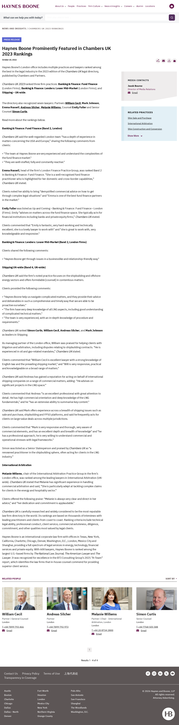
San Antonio (77, 695)
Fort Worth (43, 690)
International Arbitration (140, 123)
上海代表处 (71, 673)
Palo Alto (75, 690)
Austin (7, 690)
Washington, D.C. (79, 711)
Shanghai (75, 703)
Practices (81, 6)
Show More (133, 135)
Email (135, 92)
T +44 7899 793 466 (13, 626)
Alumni (139, 6)
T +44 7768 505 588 (147, 626)
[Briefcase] (172, 6)
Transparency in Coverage (20, 678)
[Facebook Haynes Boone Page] (148, 673)
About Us (59, 6)
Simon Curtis (19, 111)
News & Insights (112, 6)
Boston (7, 695)
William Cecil (73, 103)
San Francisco (78, 699)
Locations (150, 6)
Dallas (7, 707)
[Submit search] (172, 17)
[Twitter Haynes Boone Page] (166, 673)
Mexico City (43, 703)
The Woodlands (79, 707)
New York (42, 707)
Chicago (8, 703)
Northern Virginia (46, 711)
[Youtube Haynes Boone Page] (172, 673)
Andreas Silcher (30, 107)
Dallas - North (11, 711)
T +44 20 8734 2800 (102, 630)
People (71, 6)
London (6, 622)
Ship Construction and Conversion (145, 128)
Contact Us (11, 673)
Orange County (45, 716)
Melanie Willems (51, 107)
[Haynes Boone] (20, 6)
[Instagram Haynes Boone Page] (154, 673)
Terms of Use (51, 673)
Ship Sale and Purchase (139, 118)
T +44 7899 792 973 (58, 626)
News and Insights (14, 28)
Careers (128, 6)
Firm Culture (94, 6)
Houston (41, 695)
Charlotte (9, 699)
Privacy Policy (30, 673)
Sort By (170, 578)
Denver (7, 716)
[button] (174, 60)
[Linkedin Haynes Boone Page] (160, 673)
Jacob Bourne (135, 85)
